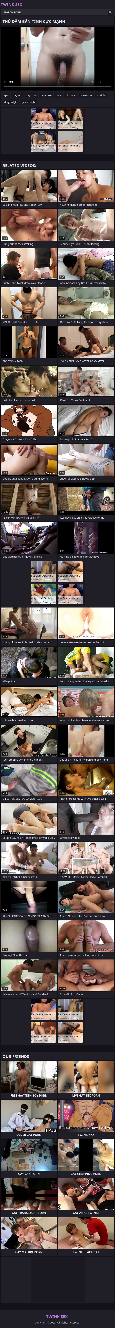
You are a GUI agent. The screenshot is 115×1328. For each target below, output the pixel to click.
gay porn (31, 95)
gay (6, 95)
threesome (86, 95)
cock (58, 95)
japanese (46, 95)
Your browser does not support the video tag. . (57, 59)
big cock (70, 95)
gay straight (29, 102)
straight (101, 95)
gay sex (17, 95)
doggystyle (10, 102)
